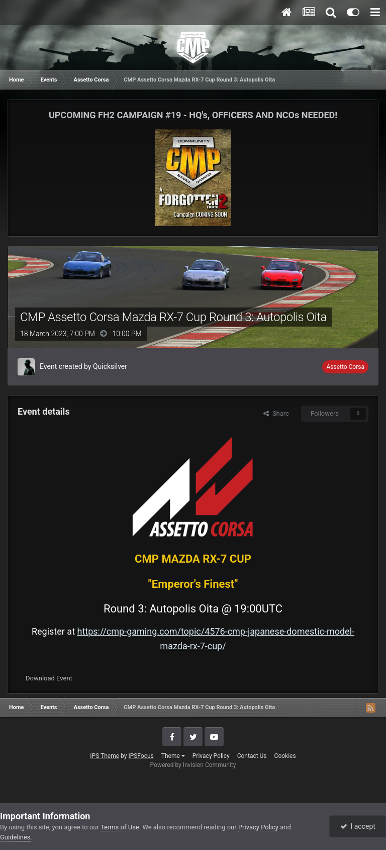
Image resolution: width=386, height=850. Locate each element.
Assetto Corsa (345, 366)
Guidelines (15, 837)
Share (276, 413)
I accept (357, 826)
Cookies (285, 755)
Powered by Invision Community (193, 764)
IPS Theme (104, 755)
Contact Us (252, 755)
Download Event (49, 678)
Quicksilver (110, 366)
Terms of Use (120, 827)
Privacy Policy (211, 755)
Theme (173, 755)
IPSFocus (140, 755)
